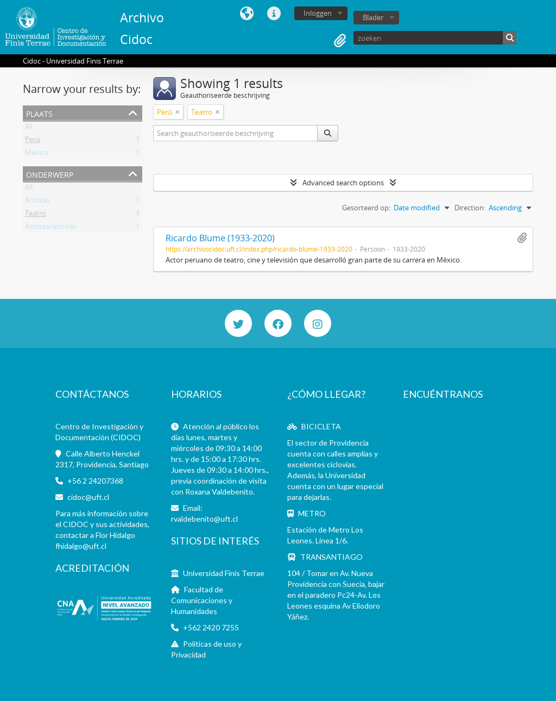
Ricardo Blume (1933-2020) (220, 238)
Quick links (274, 13)
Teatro (35, 215)
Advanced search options (343, 182)
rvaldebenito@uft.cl (204, 518)
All (29, 128)
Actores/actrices (51, 228)
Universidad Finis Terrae (223, 573)
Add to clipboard (521, 238)
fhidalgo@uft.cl (80, 545)
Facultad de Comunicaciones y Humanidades (201, 600)
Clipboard (339, 40)
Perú (32, 141)
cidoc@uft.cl (88, 497)
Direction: (469, 207)
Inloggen (318, 13)
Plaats (39, 112)
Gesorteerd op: (366, 207)
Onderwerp (49, 173)
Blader (373, 17)
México (36, 154)
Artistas (37, 202)
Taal (247, 13)
